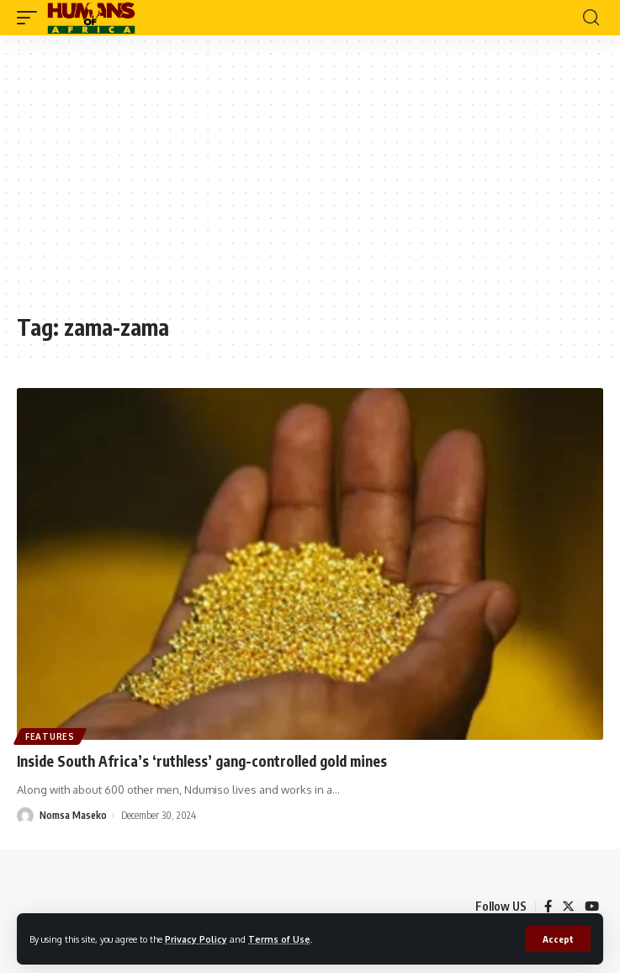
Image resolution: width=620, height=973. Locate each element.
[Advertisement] (310, 182)
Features (50, 736)
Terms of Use (279, 938)
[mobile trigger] (31, 17)
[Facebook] (548, 906)
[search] (591, 17)
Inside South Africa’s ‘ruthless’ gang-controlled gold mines (202, 761)
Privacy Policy (196, 938)
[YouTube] (591, 906)
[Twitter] (568, 906)
